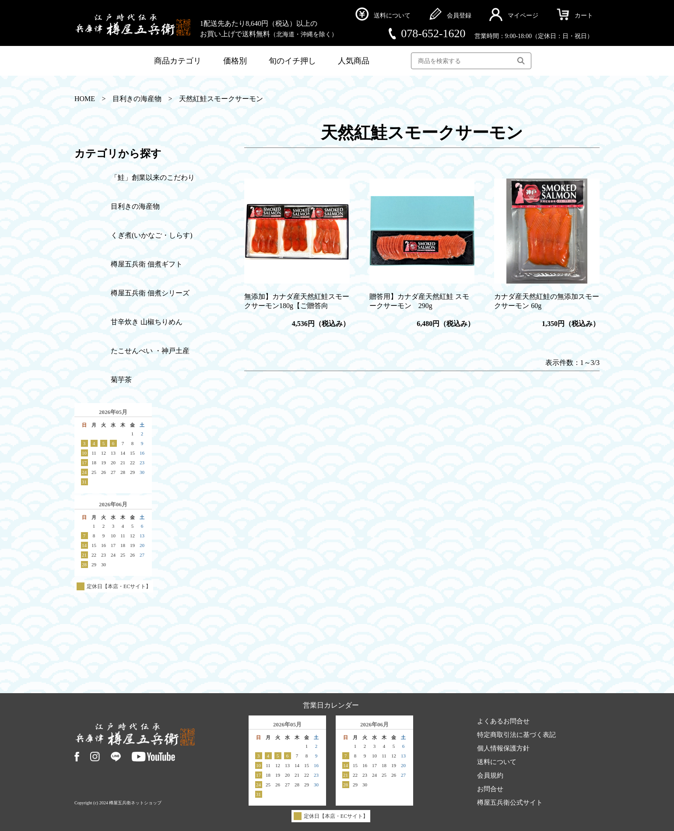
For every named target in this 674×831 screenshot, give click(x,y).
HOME (84, 98)
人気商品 (353, 60)
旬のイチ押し (292, 60)
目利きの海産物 (136, 98)
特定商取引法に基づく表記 (516, 735)
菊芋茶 (121, 379)
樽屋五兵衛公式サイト (510, 802)
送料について (496, 762)
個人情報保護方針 (503, 748)
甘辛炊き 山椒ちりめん (147, 322)
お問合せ (490, 789)
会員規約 (490, 775)
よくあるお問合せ (503, 721)
